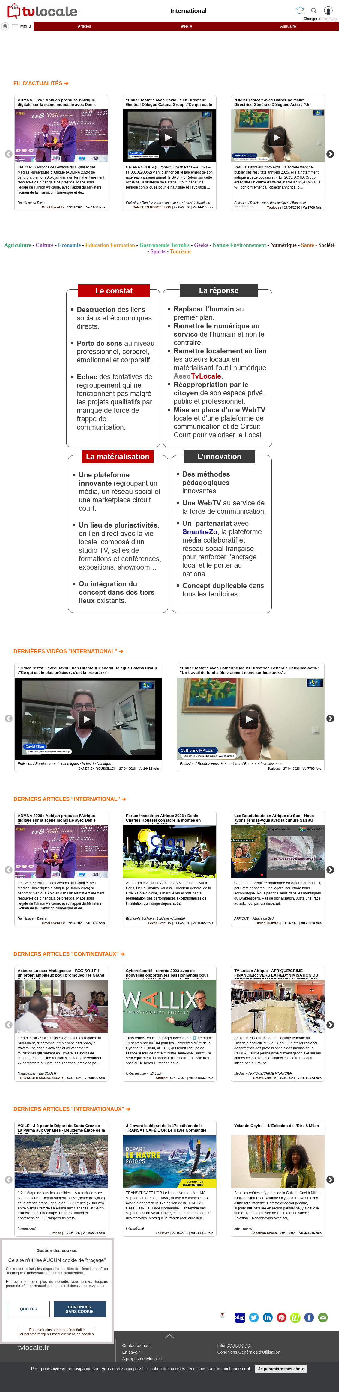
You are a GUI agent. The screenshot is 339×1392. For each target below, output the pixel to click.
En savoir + (132, 1352)
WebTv (186, 26)
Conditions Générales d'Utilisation (249, 1352)
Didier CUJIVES (268, 923)
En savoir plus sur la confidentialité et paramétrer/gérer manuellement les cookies (57, 1332)
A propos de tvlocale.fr (143, 1358)
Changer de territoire (320, 19)
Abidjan (162, 1078)
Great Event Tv (53, 207)
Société (327, 245)
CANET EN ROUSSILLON (152, 207)
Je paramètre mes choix (281, 1369)
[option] (61, 153)
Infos (234, 1345)
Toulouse (274, 207)
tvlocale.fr (33, 1347)
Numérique (284, 245)
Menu (25, 26)
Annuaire (288, 26)
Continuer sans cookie (80, 1309)
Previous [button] (8, 154)
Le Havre (163, 1233)
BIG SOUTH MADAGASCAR (41, 1078)
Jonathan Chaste (265, 1233)
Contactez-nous (137, 1345)
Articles (84, 26)
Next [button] (330, 154)
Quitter (29, 1309)
